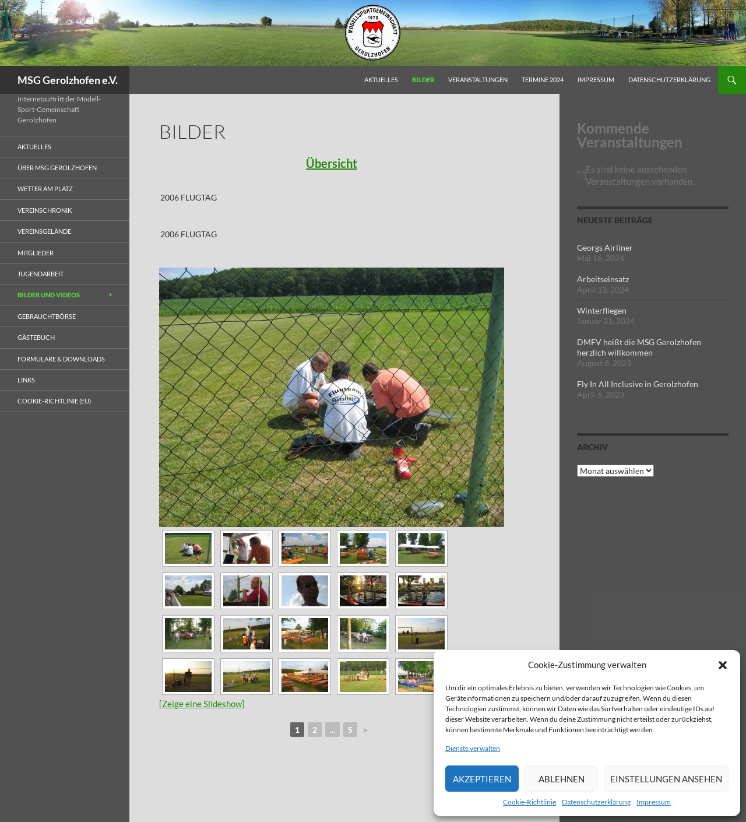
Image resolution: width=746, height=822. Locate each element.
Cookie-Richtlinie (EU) (54, 401)
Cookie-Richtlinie (529, 802)
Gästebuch (36, 337)
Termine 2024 (543, 79)
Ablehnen (562, 779)
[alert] (653, 175)
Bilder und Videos (48, 294)
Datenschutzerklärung (596, 802)
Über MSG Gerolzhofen (57, 167)
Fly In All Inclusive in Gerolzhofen (637, 384)
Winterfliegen (602, 310)
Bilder (423, 79)
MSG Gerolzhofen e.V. (67, 79)
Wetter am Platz (45, 188)
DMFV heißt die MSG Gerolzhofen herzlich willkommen (639, 347)
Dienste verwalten (472, 748)
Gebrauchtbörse (46, 316)
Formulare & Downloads (61, 359)
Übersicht (331, 163)
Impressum (653, 802)
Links (26, 380)
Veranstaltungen (478, 79)
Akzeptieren (482, 779)
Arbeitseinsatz (603, 279)
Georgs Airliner (605, 247)
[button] (723, 665)
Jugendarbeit (40, 273)
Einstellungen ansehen (666, 779)
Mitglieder (35, 253)
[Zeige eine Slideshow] (202, 703)
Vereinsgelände (44, 231)
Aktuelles (381, 79)
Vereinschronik (44, 210)
